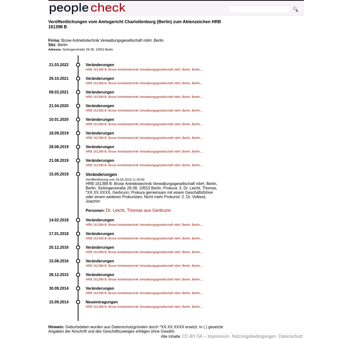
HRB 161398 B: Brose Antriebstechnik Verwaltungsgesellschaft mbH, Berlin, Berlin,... (145, 69)
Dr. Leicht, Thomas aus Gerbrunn (138, 210)
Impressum (218, 336)
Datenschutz (290, 336)
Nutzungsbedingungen (254, 336)
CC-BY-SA (192, 336)
